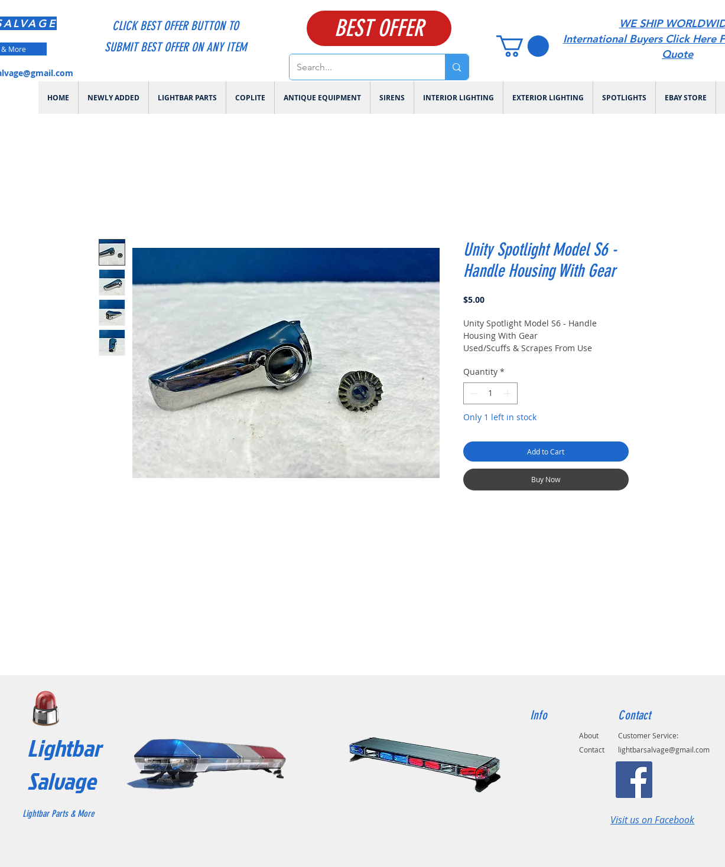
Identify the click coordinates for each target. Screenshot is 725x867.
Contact (591, 749)
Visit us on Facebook (652, 819)
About (589, 735)
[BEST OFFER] (379, 28)
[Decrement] (472, 393)
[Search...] (359, 67)
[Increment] (508, 393)
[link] (522, 46)
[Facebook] (634, 779)
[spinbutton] (490, 393)
